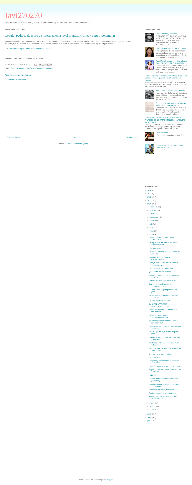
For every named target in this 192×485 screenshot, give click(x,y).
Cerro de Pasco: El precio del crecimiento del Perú (160, 285)
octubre (153, 214)
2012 (149, 197)
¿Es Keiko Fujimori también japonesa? (171, 48)
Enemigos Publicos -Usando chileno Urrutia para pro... (163, 397)
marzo (152, 403)
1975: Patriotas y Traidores (166, 34)
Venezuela (40, 68)
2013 (149, 194)
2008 (149, 418)
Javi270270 (23, 15)
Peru (27, 68)
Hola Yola (152, 375)
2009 (149, 414)
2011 (149, 200)
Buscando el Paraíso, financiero (161, 390)
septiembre (154, 217)
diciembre (154, 207)
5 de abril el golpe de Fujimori (160, 354)
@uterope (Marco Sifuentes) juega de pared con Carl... (163, 322)
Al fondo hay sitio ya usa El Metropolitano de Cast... (159, 316)
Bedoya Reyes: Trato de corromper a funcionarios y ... (163, 264)
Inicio (74, 137)
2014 (149, 190)
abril (151, 234)
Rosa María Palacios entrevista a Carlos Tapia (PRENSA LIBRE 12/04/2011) (171, 62)
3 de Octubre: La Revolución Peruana (170, 91)
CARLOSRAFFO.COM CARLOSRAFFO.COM (159, 305)
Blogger (109, 480)
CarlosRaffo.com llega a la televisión (163, 281)
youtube (48, 68)
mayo (152, 231)
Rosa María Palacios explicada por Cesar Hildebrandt (169, 146)
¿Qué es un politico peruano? (160, 272)
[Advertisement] (72, 109)
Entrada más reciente (15, 137)
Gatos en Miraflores (156, 248)
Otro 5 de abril (154, 357)
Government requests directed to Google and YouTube (30, 49)
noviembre (154, 210)
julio (151, 224)
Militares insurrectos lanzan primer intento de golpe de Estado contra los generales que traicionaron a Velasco (166, 78)
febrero (153, 406)
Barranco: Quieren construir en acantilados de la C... (161, 258)
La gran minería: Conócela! (159, 301)
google (22, 68)
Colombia (14, 68)
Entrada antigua (131, 137)
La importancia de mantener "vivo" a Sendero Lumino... (163, 244)
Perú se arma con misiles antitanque (163, 393)
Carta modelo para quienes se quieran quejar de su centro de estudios (171, 104)
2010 (149, 204)
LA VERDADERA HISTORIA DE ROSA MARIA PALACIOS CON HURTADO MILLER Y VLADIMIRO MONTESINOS (165, 120)
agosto (152, 220)
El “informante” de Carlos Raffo (161, 268)
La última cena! (162, 133)
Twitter (32, 68)
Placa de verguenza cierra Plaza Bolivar (164, 366)
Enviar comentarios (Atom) (77, 143)
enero (152, 410)
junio (152, 227)
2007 (149, 421)
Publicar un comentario (17, 80)
